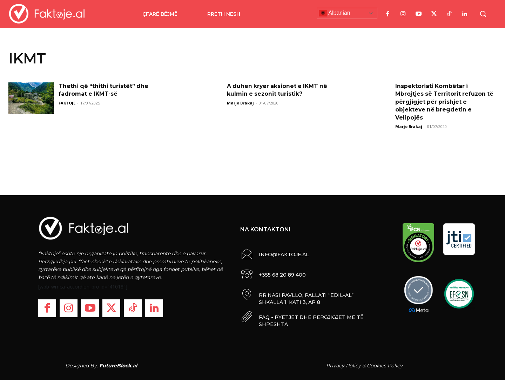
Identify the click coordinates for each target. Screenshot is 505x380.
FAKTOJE (67, 103)
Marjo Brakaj (240, 103)
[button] (483, 14)
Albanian (334, 13)
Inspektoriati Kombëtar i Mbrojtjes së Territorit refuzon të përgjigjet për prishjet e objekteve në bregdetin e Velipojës (445, 102)
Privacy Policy (343, 365)
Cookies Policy (385, 365)
